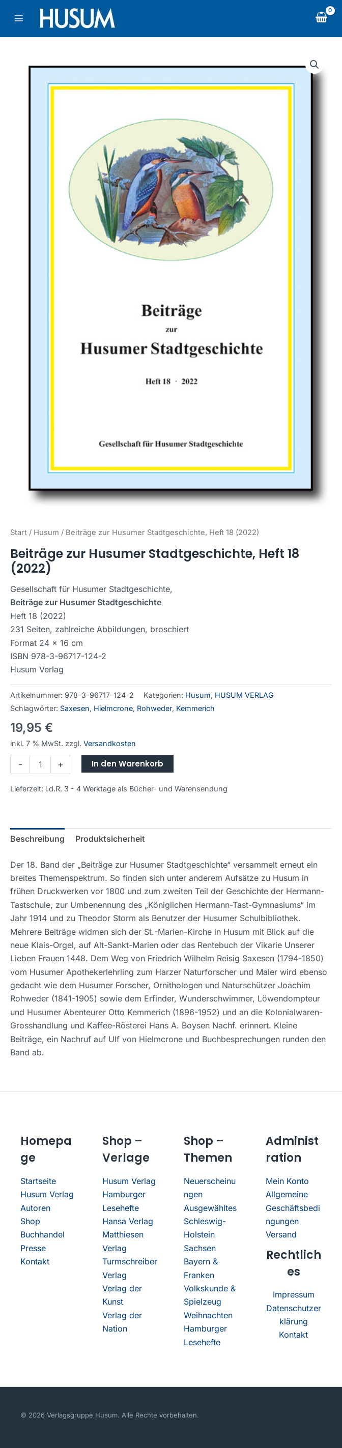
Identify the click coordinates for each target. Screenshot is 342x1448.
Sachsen (200, 1248)
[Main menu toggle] (19, 18)
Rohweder (154, 708)
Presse (33, 1248)
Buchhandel (42, 1234)
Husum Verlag (47, 1194)
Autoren (35, 1208)
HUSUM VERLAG (244, 695)
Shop (30, 1221)
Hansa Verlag (127, 1221)
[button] (314, 64)
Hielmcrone (113, 708)
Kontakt (34, 1261)
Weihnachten (208, 1315)
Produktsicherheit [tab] (110, 839)
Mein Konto (287, 1181)
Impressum (294, 1294)
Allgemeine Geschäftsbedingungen (293, 1207)
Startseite (38, 1181)
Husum (46, 532)
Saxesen (75, 708)
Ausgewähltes (210, 1208)
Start (18, 532)
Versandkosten (109, 743)
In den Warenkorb (127, 763)
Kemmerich (195, 708)
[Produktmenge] (40, 764)
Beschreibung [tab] (37, 839)
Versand (281, 1234)
